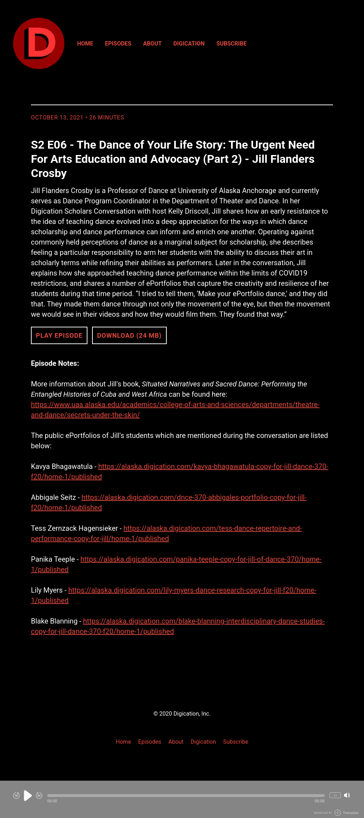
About (152, 43)
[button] (186, 795)
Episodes (118, 43)
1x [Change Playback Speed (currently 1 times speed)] (335, 795)
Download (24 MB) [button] (129, 335)
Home (85, 43)
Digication (189, 43)
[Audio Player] (182, 799)
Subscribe (231, 43)
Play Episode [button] (59, 335)
